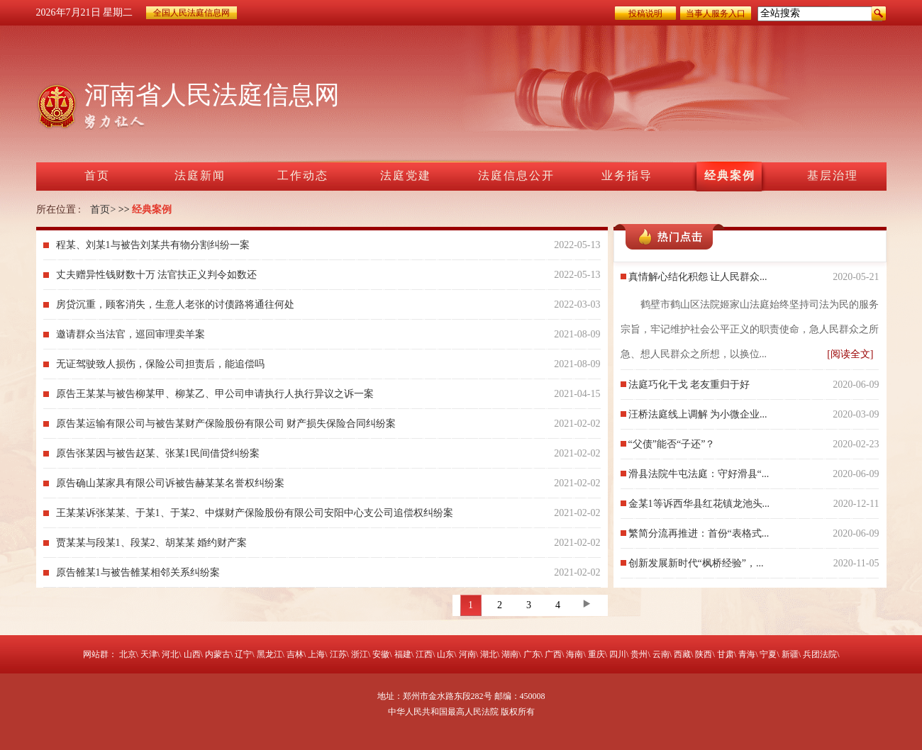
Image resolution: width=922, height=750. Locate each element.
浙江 (359, 654)
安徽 (380, 654)
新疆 (790, 654)
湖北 (488, 654)
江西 (424, 654)
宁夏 (768, 654)
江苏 (338, 654)
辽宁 (243, 654)
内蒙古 (217, 654)
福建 (402, 654)
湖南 (509, 654)
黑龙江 (269, 654)
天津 (148, 654)
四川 (617, 654)
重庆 (596, 654)
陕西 (703, 654)
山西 (192, 654)
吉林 (295, 654)
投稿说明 (645, 13)
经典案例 (152, 209)
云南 (661, 654)
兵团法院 (820, 654)
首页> (103, 209)
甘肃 (725, 654)
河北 (170, 654)
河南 (467, 654)
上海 (316, 654)
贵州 (639, 654)
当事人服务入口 (715, 13)
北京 (127, 654)
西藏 (682, 654)
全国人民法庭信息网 (191, 13)
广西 (553, 654)
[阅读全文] (850, 354)
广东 (531, 654)
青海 (746, 654)
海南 (574, 654)
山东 (445, 654)
